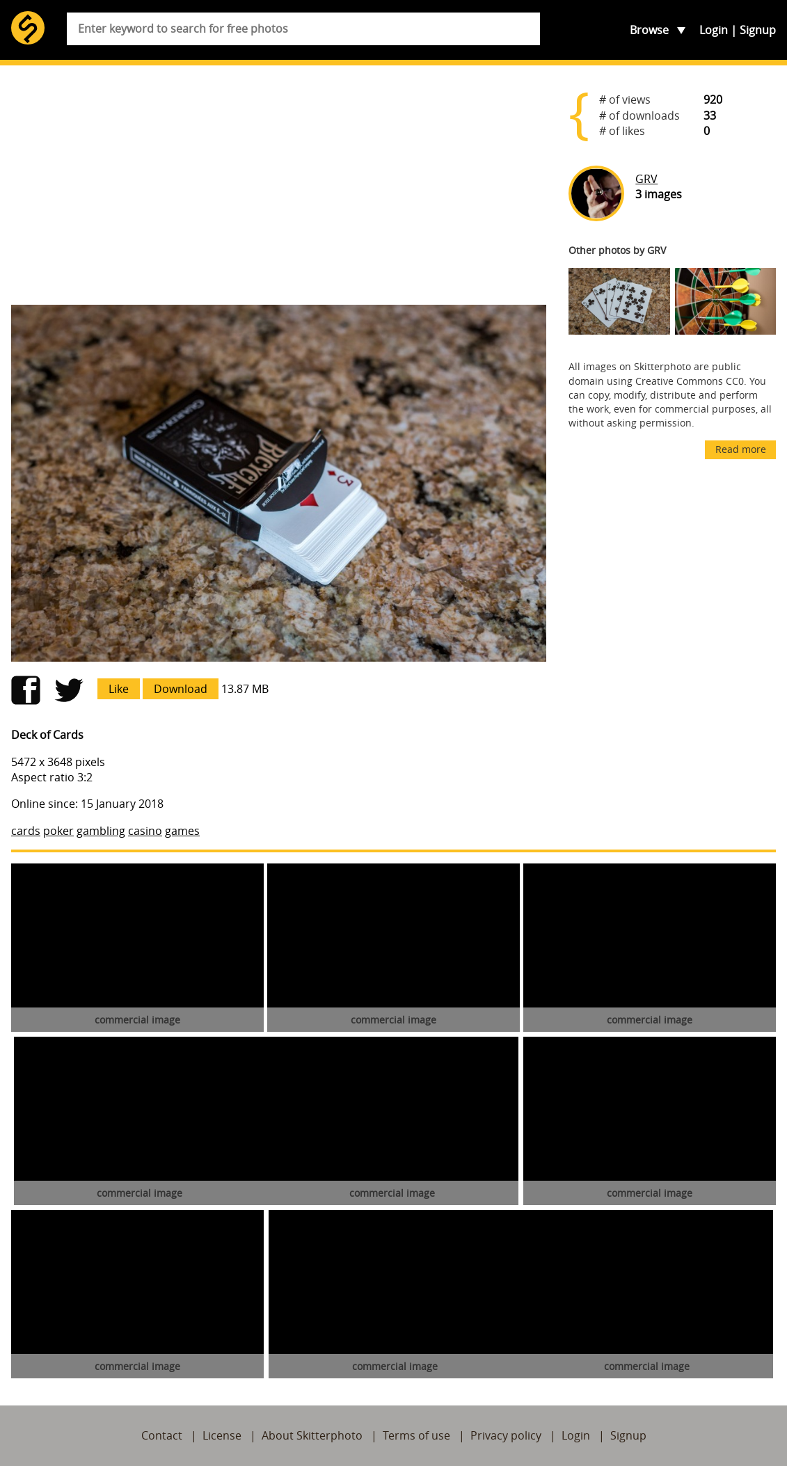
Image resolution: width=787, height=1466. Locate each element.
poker (58, 830)
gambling (101, 830)
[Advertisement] (278, 185)
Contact (161, 1435)
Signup (758, 30)
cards (25, 830)
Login (713, 30)
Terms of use (416, 1435)
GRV (646, 178)
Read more (740, 449)
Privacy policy (505, 1435)
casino (145, 830)
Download (180, 688)
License (221, 1435)
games (182, 830)
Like (119, 688)
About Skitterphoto (312, 1435)
